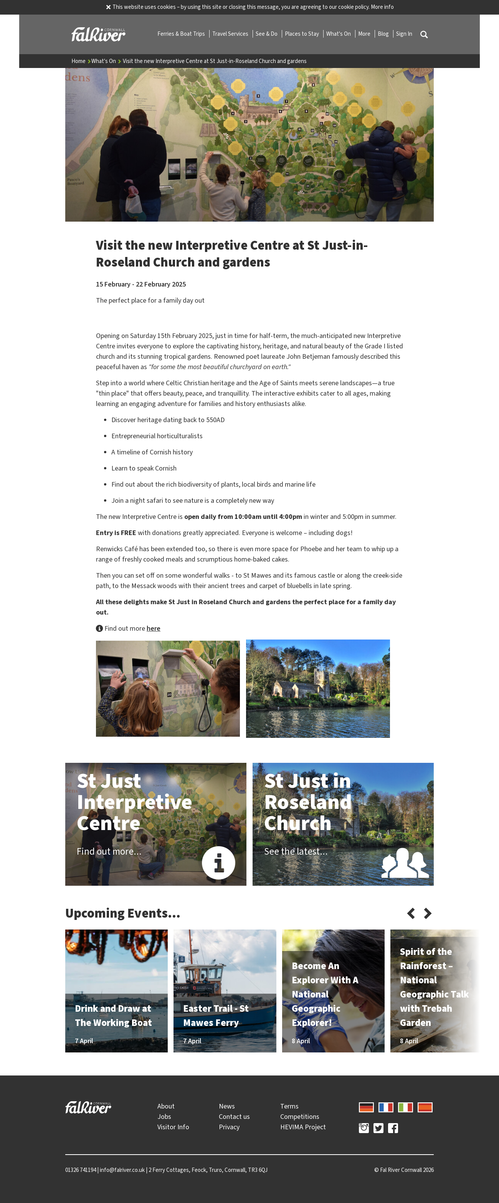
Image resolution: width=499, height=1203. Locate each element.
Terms (289, 1106)
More (365, 34)
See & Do (267, 34)
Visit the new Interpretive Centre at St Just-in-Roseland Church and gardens (215, 61)
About (166, 1106)
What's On (339, 34)
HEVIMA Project (303, 1127)
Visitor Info (173, 1127)
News (227, 1106)
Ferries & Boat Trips (181, 34)
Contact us (234, 1116)
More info (382, 7)
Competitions (299, 1116)
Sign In (404, 34)
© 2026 (404, 1170)
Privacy (229, 1127)
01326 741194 (80, 1170)
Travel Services (231, 34)
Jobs (164, 1116)
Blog (384, 34)
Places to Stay (302, 34)
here (153, 628)
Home (81, 61)
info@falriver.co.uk (122, 1170)
